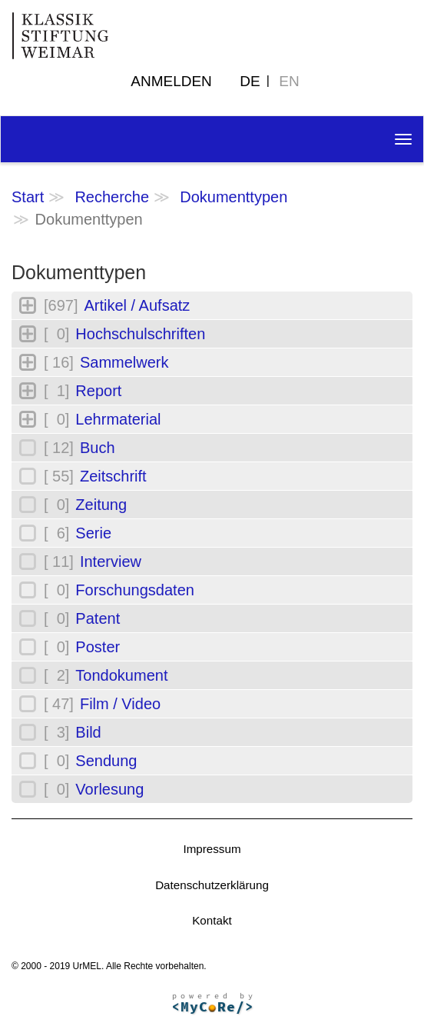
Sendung (106, 760)
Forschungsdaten (134, 589)
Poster (97, 646)
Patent (97, 618)
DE (250, 81)
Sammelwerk (124, 362)
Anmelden (171, 81)
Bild (88, 732)
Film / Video (120, 703)
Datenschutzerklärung (212, 884)
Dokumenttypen (233, 196)
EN (289, 81)
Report (98, 390)
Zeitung (101, 504)
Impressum (211, 848)
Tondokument (121, 675)
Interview (110, 561)
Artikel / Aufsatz (137, 305)
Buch (97, 447)
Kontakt (212, 920)
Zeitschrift (113, 476)
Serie (93, 533)
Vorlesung (109, 789)
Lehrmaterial (118, 419)
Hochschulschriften (140, 333)
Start (28, 196)
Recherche (112, 196)
